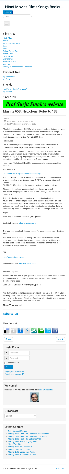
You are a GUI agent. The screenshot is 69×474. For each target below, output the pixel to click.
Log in (8, 367)
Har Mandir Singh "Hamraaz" (15, 89)
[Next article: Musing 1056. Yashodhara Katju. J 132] (60, 339)
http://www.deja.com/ (27, 223)
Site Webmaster (45, 390)
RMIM (5, 48)
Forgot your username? (14, 371)
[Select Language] (20, 416)
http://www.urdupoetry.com (14, 257)
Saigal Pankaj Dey (10, 51)
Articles (5, 41)
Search (8, 12)
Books (5, 46)
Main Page (7, 64)
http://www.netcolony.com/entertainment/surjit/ (22, 173)
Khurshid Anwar (9, 61)
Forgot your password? (14, 374)
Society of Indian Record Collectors (17, 67)
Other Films (8, 56)
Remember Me (13, 363)
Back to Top (61, 468)
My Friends (7, 92)
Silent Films (8, 59)
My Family (7, 79)
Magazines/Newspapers (11, 43)
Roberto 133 (10, 313)
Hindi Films (7, 38)
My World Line (9, 76)
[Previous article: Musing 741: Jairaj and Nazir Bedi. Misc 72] (8, 339)
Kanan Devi (8, 54)
